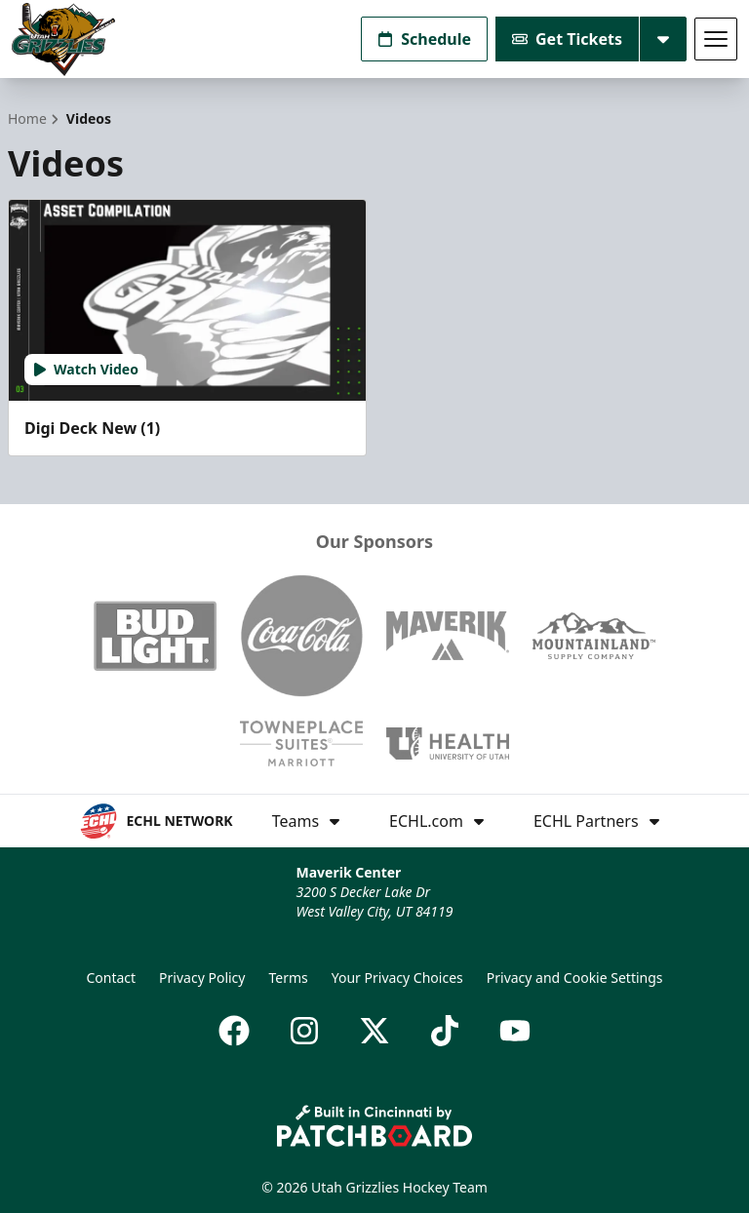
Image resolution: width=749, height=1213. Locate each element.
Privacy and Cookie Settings (575, 977)
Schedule (424, 39)
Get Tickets (567, 39)
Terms (287, 977)
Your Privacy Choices (397, 977)
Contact (111, 977)
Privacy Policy (202, 977)
